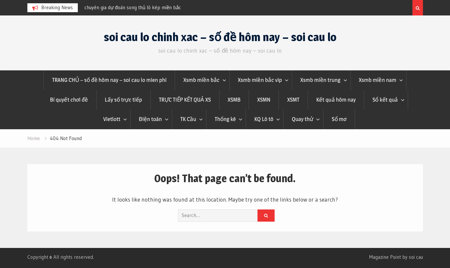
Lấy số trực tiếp (123, 99)
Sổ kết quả (385, 99)
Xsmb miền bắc (201, 80)
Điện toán (150, 119)
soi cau (416, 257)
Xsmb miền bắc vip (260, 80)
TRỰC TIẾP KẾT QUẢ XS (185, 99)
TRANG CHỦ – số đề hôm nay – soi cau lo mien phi (109, 80)
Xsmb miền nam (378, 80)
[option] (143, 7)
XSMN (263, 99)
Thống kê (225, 119)
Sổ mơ (339, 119)
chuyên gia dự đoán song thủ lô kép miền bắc (132, 7)
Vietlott (111, 119)
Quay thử (302, 119)
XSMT (293, 99)
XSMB (234, 99)
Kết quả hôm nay (336, 99)
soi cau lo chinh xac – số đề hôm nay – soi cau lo (220, 37)
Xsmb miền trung (320, 80)
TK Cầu (188, 119)
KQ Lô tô (263, 119)
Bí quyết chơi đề (69, 99)
